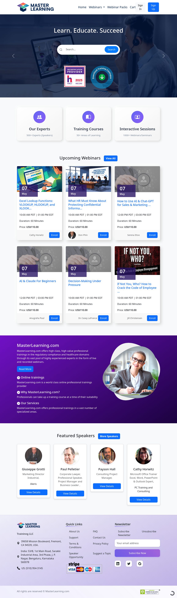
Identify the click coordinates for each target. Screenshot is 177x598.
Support (73, 537)
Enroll (54, 235)
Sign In (140, 7)
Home (82, 7)
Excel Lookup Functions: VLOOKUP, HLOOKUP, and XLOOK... (37, 204)
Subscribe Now (137, 553)
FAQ (95, 531)
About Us (74, 531)
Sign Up (153, 7)
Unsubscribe (149, 531)
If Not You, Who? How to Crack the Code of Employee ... (136, 287)
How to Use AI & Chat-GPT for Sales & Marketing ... (135, 203)
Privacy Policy (100, 543)
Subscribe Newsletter (124, 533)
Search (112, 49)
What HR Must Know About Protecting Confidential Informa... (87, 204)
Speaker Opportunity (76, 555)
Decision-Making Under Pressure (84, 283)
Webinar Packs (117, 7)
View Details (33, 492)
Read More (25, 369)
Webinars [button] (96, 7)
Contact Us (99, 537)
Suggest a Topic (102, 553)
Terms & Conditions (75, 545)
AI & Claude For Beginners (37, 281)
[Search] (81, 49)
